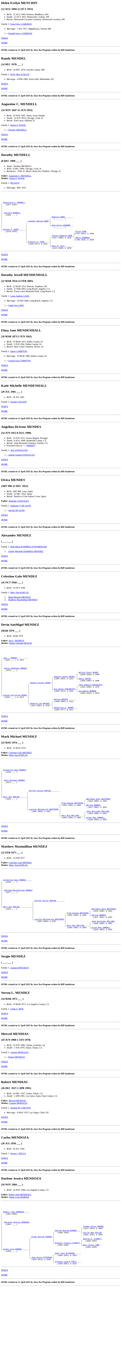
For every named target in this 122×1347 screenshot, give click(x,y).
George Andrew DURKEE (66, 1284)
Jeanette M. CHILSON (20, 1155)
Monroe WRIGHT (61, 721)
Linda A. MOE (17, 1056)
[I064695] (30, 457)
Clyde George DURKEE (41, 1291)
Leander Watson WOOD (38, 227)
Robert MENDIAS (16, 1104)
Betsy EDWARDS (82, 246)
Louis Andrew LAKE (19, 307)
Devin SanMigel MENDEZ (15, 683)
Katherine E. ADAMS (63, 730)
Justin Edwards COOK (62, 244)
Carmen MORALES (19, 1100)
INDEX (4, 38)
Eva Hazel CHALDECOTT (65, 708)
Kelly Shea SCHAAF (19, 74)
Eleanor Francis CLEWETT (67, 1298)
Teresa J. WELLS (18, 1201)
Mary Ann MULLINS (70, 850)
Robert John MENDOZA (20, 1242)
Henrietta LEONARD (61, 232)
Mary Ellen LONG (91, 1301)
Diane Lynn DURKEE (19, 1245)
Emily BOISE (85, 696)
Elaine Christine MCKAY (20, 654)
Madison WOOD (58, 222)
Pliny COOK (81, 239)
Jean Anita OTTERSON (41, 1316)
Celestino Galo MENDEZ (20, 776)
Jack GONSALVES (19, 461)
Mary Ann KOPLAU (19, 604)
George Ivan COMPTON (19, 372)
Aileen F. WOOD (18, 125)
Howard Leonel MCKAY (64, 693)
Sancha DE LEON (16, 521)
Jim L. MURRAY (16, 652)
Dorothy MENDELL (17, 130)
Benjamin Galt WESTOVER (98, 830)
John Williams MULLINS (97, 845)
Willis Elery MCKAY (88, 688)
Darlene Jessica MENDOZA (16, 1274)
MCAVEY (15, 183)
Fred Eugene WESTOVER (72, 835)
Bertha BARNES (93, 838)
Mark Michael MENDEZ (19, 608)
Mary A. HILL (58, 256)
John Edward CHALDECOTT (91, 703)
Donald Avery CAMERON (20, 33)
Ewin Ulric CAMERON (21, 24)
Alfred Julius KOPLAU (40, 820)
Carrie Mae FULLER (92, 1286)
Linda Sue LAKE (16, 316)
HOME (4, 43)
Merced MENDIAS (17, 1148)
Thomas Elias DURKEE (93, 1279)
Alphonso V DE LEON (20, 517)
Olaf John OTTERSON (64, 1311)
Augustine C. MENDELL (20, 176)
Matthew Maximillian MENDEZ (22, 611)
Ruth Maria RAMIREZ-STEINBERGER (28, 558)
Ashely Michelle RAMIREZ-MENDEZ (25, 562)
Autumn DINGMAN (19, 1015)
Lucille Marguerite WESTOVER (43, 842)
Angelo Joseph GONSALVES (21, 466)
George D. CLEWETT (92, 1294)
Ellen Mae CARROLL (95, 852)
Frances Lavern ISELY (66, 1321)
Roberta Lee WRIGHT (40, 725)
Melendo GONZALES (19, 512)
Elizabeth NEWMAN (87, 711)
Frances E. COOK (36, 251)
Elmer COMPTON (18, 362)
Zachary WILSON (18, 413)
